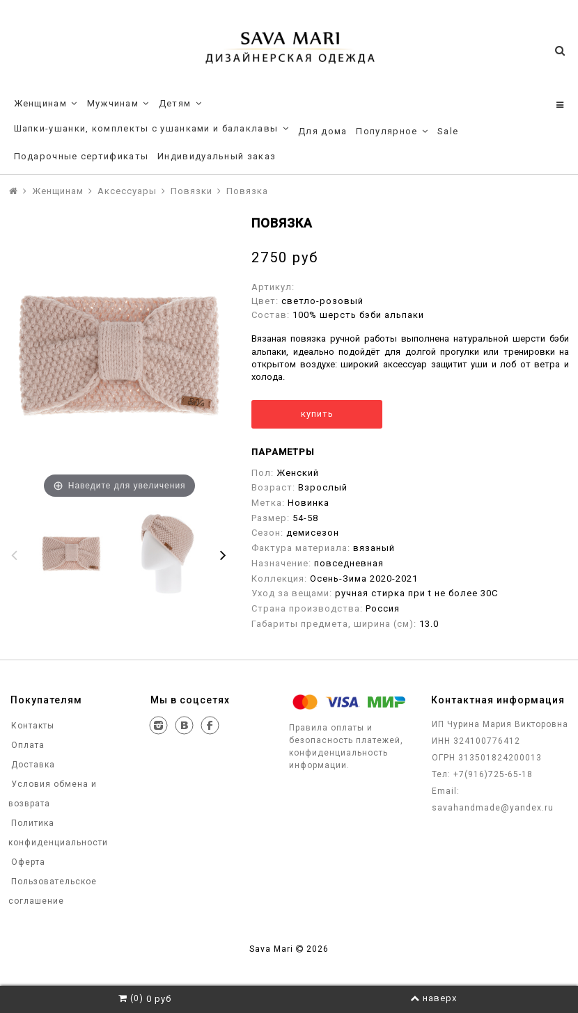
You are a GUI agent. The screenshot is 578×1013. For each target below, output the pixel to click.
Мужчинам (118, 103)
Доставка (31, 764)
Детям (180, 103)
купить (317, 413)
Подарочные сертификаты (81, 156)
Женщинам (46, 103)
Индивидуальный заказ (216, 156)
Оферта (26, 862)
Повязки (191, 191)
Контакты (31, 726)
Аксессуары (127, 191)
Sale (447, 131)
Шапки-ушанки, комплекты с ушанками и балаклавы (152, 128)
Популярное (392, 131)
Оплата (26, 745)
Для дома (322, 131)
